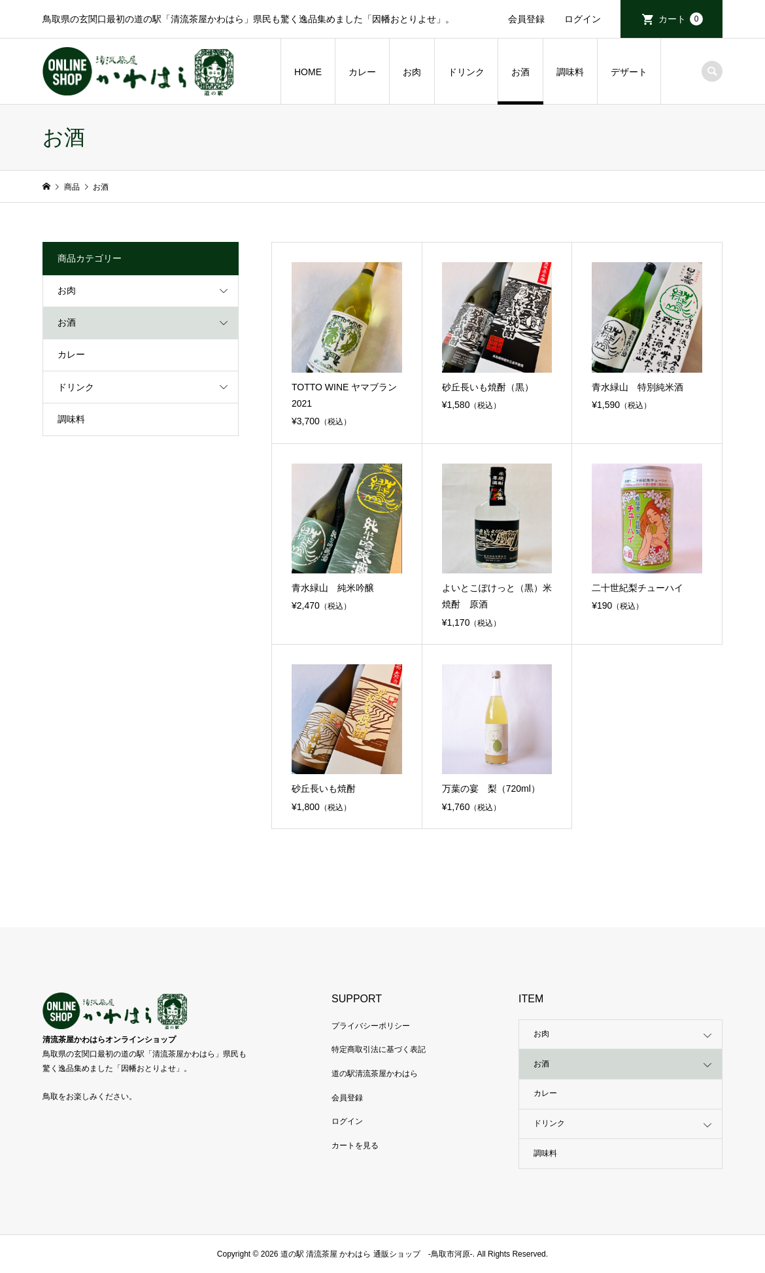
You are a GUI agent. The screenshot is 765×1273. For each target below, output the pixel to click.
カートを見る (355, 1145)
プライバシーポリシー (371, 1025)
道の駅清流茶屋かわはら (375, 1073)
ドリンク (466, 72)
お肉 (412, 72)
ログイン (582, 19)
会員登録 (526, 19)
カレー (362, 72)
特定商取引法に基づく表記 (379, 1049)
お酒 (520, 72)
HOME (308, 72)
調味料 (570, 72)
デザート (629, 72)
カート (680, 18)
